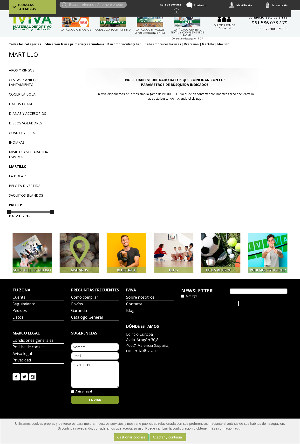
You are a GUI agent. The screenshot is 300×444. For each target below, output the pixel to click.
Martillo (208, 44)
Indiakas (17, 142)
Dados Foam (20, 104)
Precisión (191, 44)
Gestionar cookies (131, 437)
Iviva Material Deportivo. (258, 303)
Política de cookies (29, 347)
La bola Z (17, 176)
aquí (237, 428)
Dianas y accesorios (27, 113)
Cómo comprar (84, 297)
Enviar (95, 400)
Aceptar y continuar (168, 437)
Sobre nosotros (140, 297)
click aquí (195, 98)
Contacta (134, 304)
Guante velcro (22, 132)
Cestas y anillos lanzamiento (24, 82)
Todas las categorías (26, 7)
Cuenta (19, 297)
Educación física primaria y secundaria (74, 44)
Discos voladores (25, 123)
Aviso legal (22, 354)
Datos (18, 317)
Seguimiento (24, 304)
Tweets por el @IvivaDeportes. (205, 303)
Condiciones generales (33, 340)
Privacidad (22, 360)
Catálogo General (87, 317)
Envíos (77, 304)
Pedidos (20, 311)
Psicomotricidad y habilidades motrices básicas (144, 44)
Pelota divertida (25, 185)
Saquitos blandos (26, 195)
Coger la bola (22, 94)
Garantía (79, 311)
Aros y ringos (21, 70)
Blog (130, 311)
